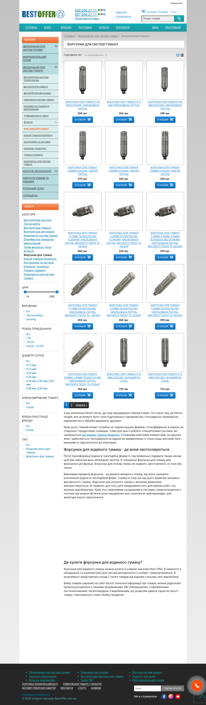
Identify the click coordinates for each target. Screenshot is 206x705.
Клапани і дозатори (35, 148)
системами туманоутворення (101, 435)
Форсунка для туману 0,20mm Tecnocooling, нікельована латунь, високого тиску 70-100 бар (124, 310)
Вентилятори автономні (37, 93)
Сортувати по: (73, 55)
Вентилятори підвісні (36, 87)
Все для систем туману (147, 672)
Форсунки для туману (36, 129)
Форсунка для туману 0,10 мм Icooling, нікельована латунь (83, 105)
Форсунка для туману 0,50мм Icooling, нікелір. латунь (165, 171)
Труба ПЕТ (87, 680)
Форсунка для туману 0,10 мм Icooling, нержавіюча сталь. (124, 377)
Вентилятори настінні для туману (102, 676)
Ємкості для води (143, 676)
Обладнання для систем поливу (34, 48)
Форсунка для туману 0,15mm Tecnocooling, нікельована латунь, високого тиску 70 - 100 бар (82, 310)
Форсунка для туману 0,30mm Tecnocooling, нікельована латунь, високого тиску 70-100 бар (165, 310)
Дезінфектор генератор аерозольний (37, 108)
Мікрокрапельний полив (34, 59)
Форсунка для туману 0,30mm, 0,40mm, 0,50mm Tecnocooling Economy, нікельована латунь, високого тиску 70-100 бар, (165, 240)
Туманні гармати (33, 155)
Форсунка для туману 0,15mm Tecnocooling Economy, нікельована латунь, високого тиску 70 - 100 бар (83, 240)
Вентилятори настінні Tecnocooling (36, 79)
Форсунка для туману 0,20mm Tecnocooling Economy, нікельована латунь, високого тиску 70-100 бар (124, 240)
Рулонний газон (33, 188)
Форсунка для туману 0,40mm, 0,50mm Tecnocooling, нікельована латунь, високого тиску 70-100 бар (82, 379)
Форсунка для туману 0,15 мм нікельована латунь (124, 104)
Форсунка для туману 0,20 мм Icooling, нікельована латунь (165, 105)
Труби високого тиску (36, 116)
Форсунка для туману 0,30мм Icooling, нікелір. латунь (82, 171)
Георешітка (30, 195)
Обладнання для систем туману (34, 69)
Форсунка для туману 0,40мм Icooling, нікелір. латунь (124, 171)
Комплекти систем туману (39, 100)
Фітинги (28, 122)
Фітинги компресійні (42, 680)
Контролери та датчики (37, 142)
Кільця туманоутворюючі (38, 135)
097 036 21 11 (90, 14)
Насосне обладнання (37, 171)
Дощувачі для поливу (94, 672)
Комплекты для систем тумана (37, 163)
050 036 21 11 (90, 10)
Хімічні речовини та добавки (36, 180)
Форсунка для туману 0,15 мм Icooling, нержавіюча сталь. (165, 377)
